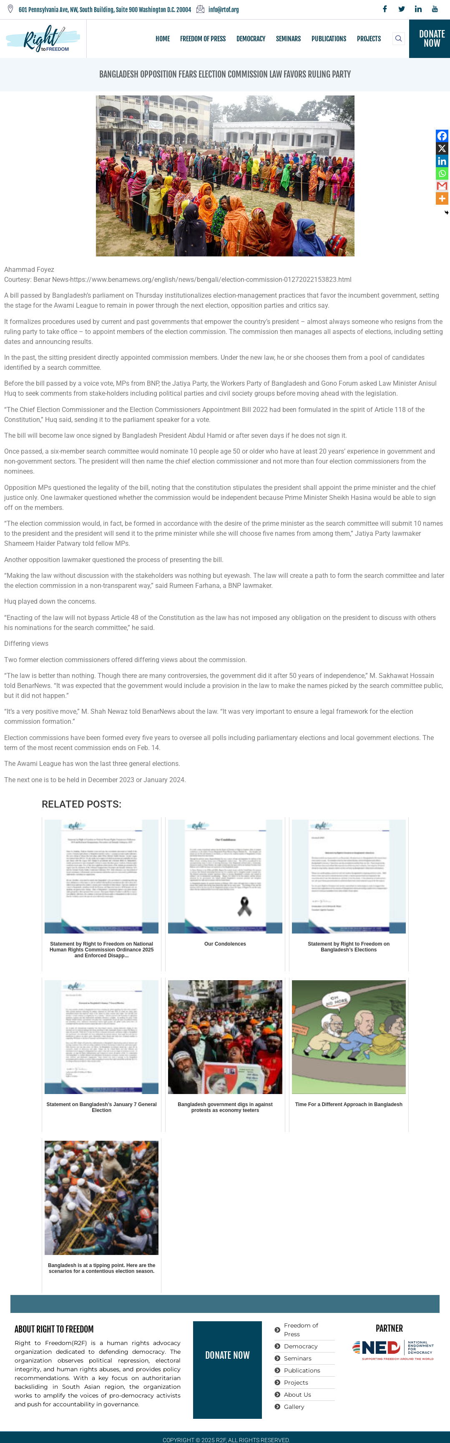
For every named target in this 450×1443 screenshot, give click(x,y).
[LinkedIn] (418, 9)
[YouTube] (435, 9)
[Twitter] (401, 9)
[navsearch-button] (398, 39)
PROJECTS (368, 39)
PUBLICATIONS (328, 39)
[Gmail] (442, 186)
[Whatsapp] (442, 173)
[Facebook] (385, 9)
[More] (442, 198)
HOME (163, 39)
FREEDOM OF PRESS (203, 39)
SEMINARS (288, 39)
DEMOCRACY (251, 39)
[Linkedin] (442, 161)
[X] (442, 148)
